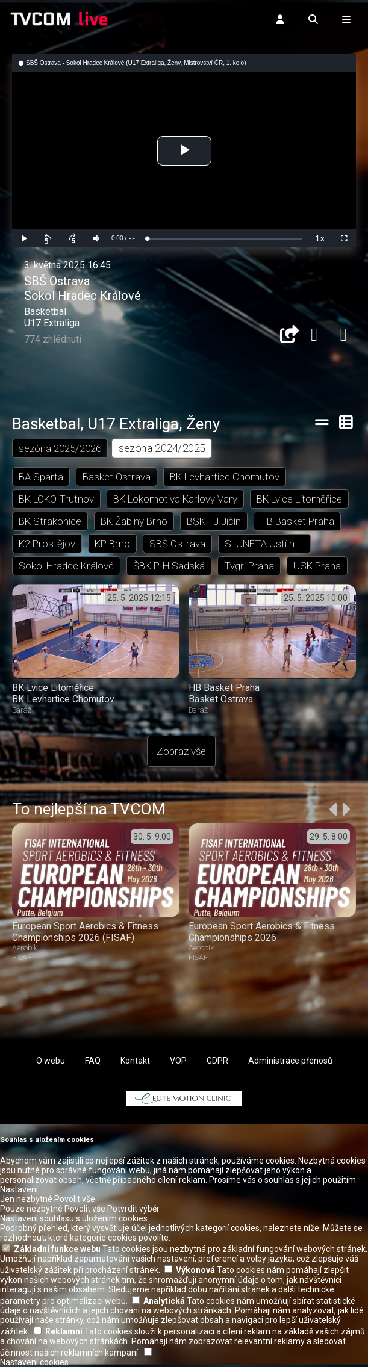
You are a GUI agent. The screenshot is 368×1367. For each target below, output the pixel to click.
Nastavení (19, 1189)
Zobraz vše (181, 751)
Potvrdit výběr (133, 1209)
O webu (50, 1060)
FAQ (93, 1060)
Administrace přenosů (290, 1060)
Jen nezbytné (26, 1199)
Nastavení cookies (34, 1362)
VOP (178, 1060)
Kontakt (135, 1060)
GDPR (217, 1060)
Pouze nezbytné (31, 1209)
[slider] (224, 239)
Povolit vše (74, 1199)
